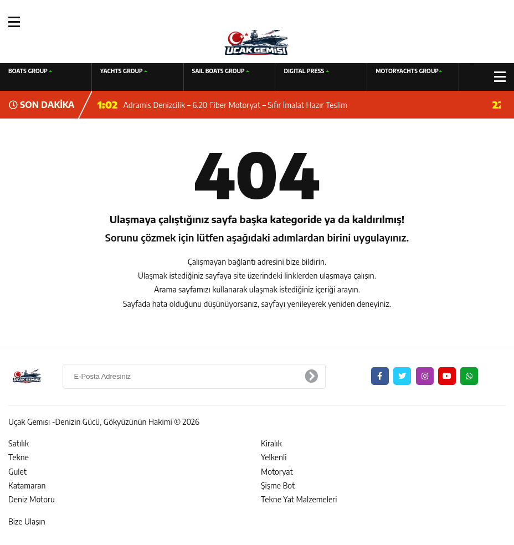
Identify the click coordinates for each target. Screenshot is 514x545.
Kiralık (271, 443)
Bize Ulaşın (26, 521)
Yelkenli (274, 457)
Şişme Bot (278, 485)
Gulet (17, 471)
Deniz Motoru (31, 499)
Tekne (18, 457)
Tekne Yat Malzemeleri (299, 499)
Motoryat (277, 471)
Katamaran (26, 485)
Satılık (18, 443)
